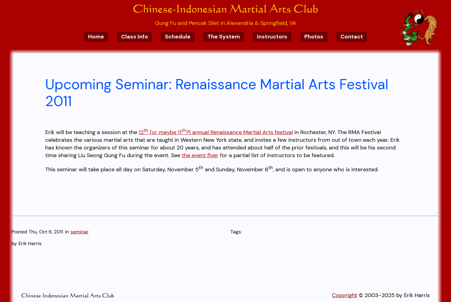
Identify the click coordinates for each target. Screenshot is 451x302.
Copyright (344, 295)
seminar (79, 231)
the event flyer (200, 155)
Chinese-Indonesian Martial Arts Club (225, 8)
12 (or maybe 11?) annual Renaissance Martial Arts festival (216, 132)
